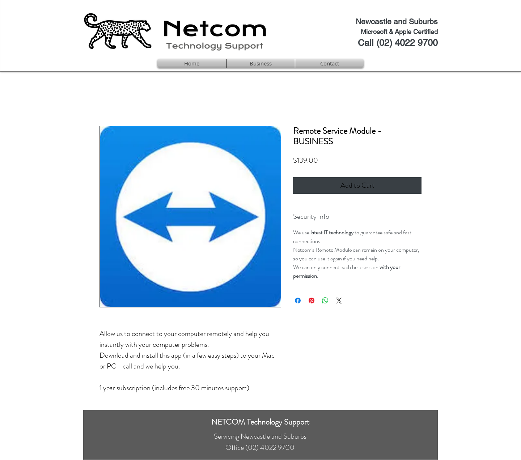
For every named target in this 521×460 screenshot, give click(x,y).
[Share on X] (339, 300)
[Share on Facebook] (297, 300)
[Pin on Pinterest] (311, 300)
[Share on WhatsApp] (325, 300)
